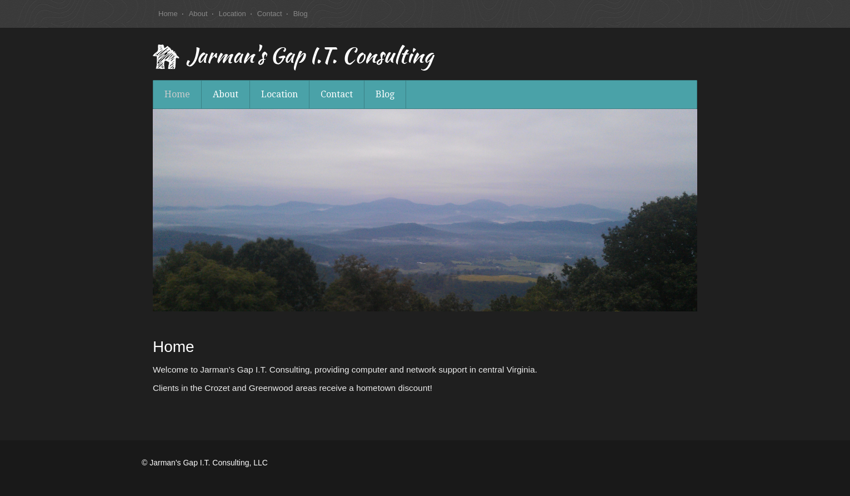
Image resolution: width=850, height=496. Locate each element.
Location (232, 13)
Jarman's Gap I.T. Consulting (309, 57)
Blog (300, 13)
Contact (269, 13)
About (198, 13)
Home (168, 13)
